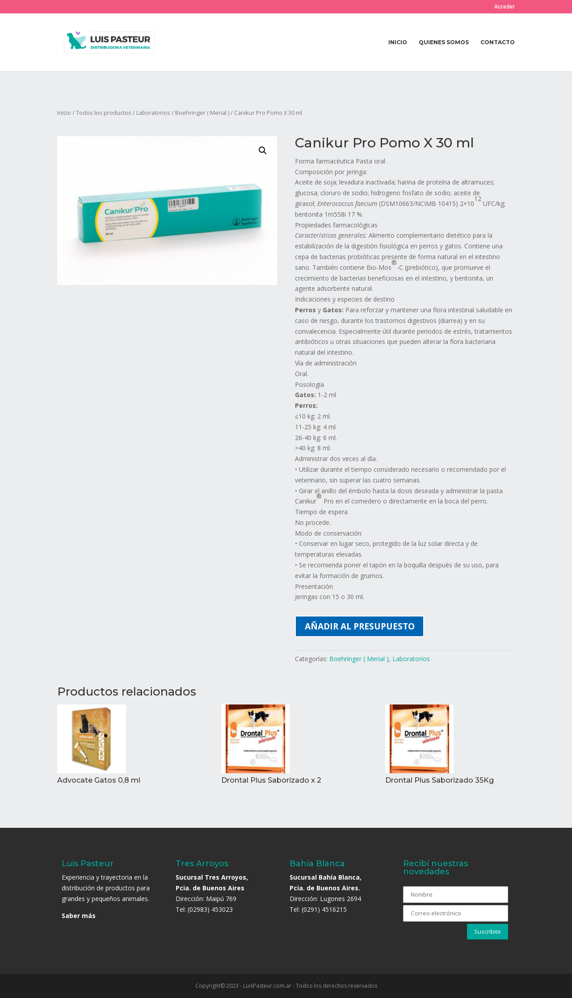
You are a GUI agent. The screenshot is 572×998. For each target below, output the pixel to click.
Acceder (504, 7)
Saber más (79, 915)
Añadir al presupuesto (360, 626)
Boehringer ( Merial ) (202, 113)
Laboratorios (153, 113)
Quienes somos (444, 42)
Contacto (497, 42)
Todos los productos (103, 113)
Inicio (397, 42)
